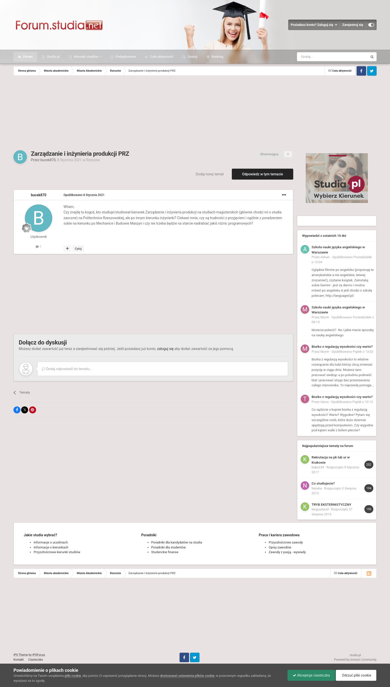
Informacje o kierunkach (51, 547)
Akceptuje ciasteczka (311, 675)
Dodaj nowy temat (210, 174)
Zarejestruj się (352, 25)
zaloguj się (165, 349)
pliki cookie (73, 676)
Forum (27, 56)
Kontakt (18, 659)
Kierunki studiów (86, 56)
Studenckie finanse (164, 552)
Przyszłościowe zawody (286, 542)
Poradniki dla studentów (168, 547)
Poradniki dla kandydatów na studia (176, 542)
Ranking (217, 56)
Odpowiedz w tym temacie (262, 174)
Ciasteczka (35, 659)
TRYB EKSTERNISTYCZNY (331, 504)
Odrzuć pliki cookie (356, 675)
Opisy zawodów (280, 547)
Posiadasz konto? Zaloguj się (314, 25)
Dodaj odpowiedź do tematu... (67, 369)
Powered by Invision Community (355, 659)
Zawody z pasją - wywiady (287, 552)
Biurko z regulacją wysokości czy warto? (342, 346)
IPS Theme (20, 655)
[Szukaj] (320, 56)
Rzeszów (93, 160)
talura (324, 402)
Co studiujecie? (323, 483)
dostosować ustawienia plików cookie (187, 676)
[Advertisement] (195, 113)
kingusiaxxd (320, 509)
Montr (324, 317)
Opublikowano (83, 195)
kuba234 (318, 467)
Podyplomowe (125, 56)
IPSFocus (38, 655)
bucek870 (47, 160)
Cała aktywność (161, 56)
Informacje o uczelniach (51, 542)
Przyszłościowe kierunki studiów (57, 552)
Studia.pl (53, 56)
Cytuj (78, 248)
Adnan (325, 257)
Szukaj (192, 56)
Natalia (317, 488)
